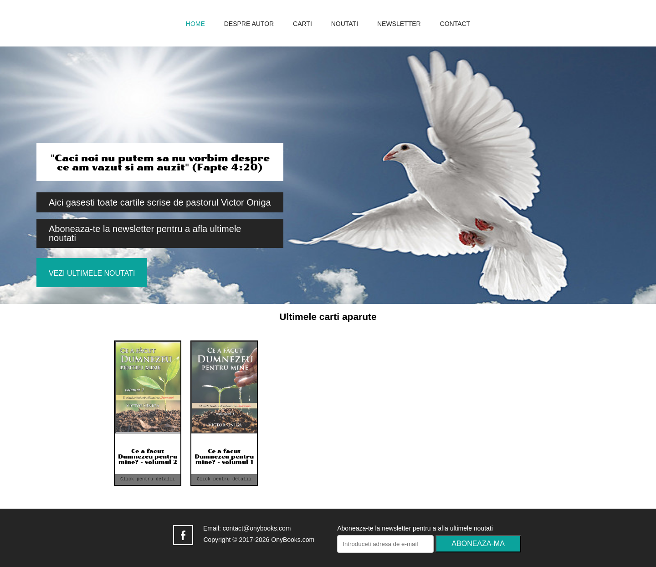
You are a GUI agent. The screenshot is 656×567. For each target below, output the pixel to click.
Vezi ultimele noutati (92, 273)
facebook (183, 535)
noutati (344, 24)
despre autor (249, 24)
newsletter (399, 24)
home (195, 24)
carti (302, 24)
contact (455, 24)
